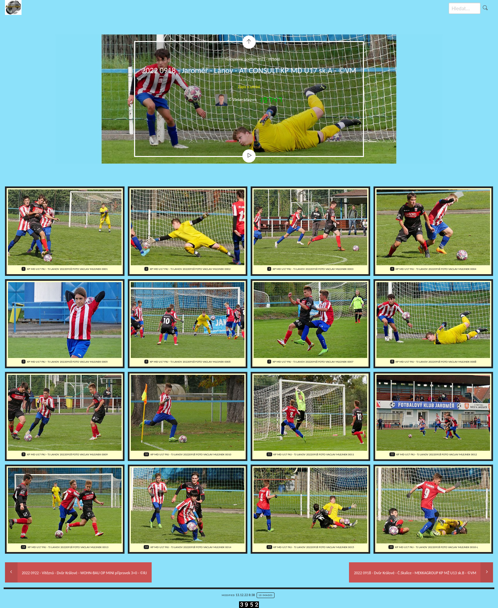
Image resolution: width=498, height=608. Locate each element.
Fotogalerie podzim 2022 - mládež (252, 59)
